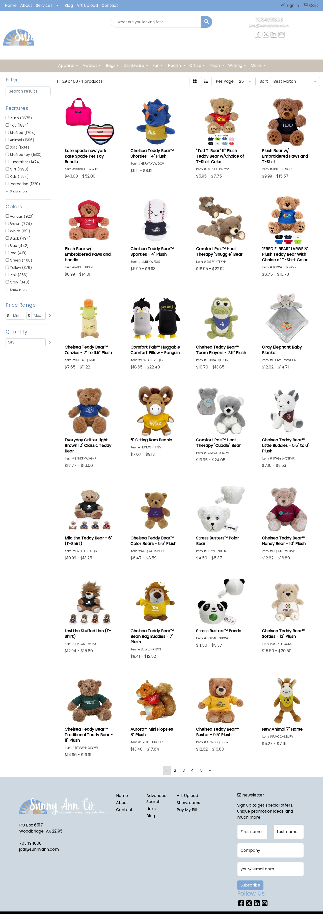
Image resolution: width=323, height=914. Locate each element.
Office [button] (195, 65)
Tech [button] (215, 65)
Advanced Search (156, 799)
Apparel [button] (66, 65)
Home (11, 5)
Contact (109, 5)
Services (44, 5)
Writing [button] (235, 65)
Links (151, 809)
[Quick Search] (156, 22)
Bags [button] (110, 65)
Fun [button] (155, 65)
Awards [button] (90, 65)
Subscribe (250, 885)
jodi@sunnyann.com (269, 25)
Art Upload (87, 5)
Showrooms (188, 803)
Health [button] (174, 65)
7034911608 (269, 19)
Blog (68, 5)
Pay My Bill (187, 810)
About (26, 5)
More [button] (256, 65)
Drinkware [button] (134, 65)
